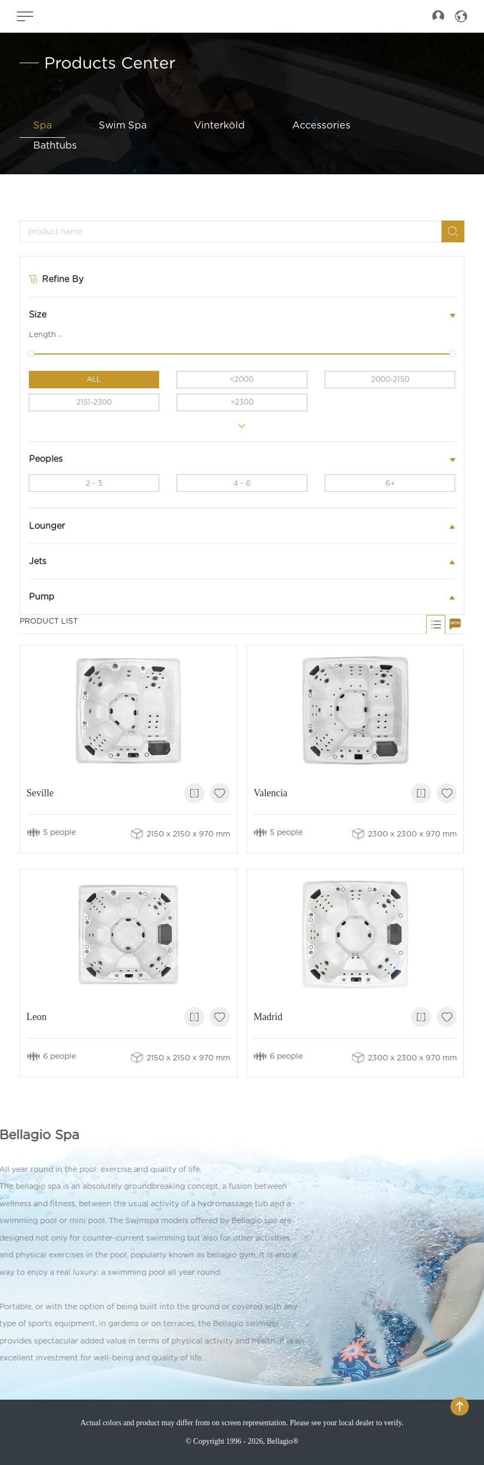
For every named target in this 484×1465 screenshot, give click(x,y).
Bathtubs (55, 145)
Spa (42, 125)
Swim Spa (123, 125)
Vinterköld (219, 125)
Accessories (321, 125)
